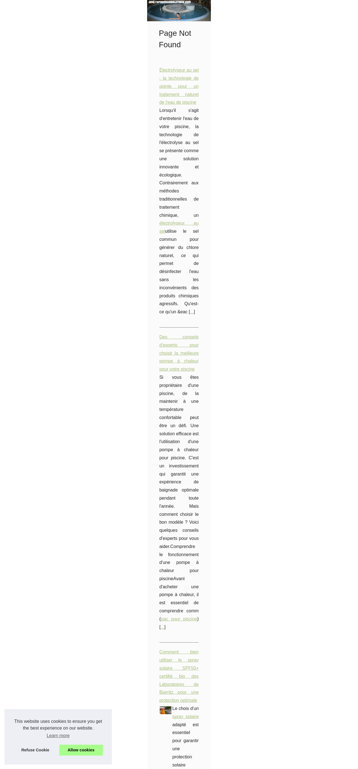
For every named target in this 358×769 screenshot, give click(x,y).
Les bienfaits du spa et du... (42, 563)
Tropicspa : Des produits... (41, 575)
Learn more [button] (58, 735)
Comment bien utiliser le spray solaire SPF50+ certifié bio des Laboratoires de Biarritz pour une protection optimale (212, 279)
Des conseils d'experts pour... (44, 359)
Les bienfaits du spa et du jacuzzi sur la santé (143, 701)
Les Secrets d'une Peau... (41, 409)
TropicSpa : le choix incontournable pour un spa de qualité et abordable (168, 529)
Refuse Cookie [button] (35, 750)
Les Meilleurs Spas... (37, 538)
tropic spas (243, 389)
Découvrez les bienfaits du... (43, 487)
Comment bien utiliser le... (41, 601)
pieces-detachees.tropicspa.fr (135, 595)
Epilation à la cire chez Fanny (203, 504)
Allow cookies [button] (81, 750)
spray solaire (219, 287)
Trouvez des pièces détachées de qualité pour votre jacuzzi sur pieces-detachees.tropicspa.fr (190, 644)
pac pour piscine (179, 254)
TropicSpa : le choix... (37, 551)
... (186, 189)
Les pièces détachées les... (42, 512)
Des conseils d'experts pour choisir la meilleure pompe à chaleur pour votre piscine (180, 214)
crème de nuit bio (224, 431)
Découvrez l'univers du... (40, 461)
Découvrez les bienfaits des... (44, 333)
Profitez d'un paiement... (40, 371)
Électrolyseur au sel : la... (40, 435)
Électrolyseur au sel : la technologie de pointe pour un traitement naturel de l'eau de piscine (188, 156)
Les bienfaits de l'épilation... (42, 321)
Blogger (159, 763)
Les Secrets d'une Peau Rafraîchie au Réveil (142, 415)
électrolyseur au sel (313, 173)
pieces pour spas (177, 652)
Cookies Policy (123, 763)
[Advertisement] (53, 215)
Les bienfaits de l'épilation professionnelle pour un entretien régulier (165, 472)
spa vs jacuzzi (161, 742)
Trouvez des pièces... (37, 384)
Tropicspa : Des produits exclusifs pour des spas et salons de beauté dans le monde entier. (188, 357)
